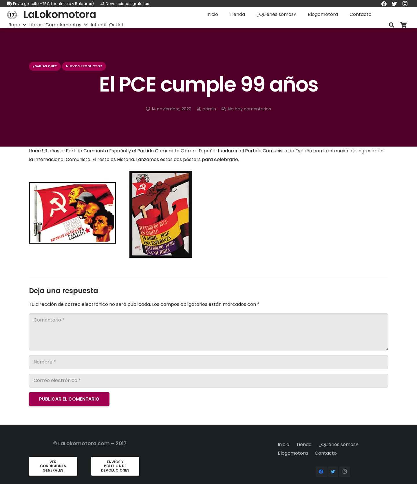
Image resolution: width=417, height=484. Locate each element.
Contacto (326, 453)
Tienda (304, 444)
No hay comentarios (249, 109)
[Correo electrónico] (208, 381)
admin (209, 109)
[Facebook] (321, 471)
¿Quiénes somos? (338, 444)
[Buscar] (391, 25)
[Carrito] (403, 25)
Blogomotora (293, 453)
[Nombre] (208, 362)
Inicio (283, 444)
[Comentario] (208, 331)
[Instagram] (344, 471)
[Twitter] (333, 471)
